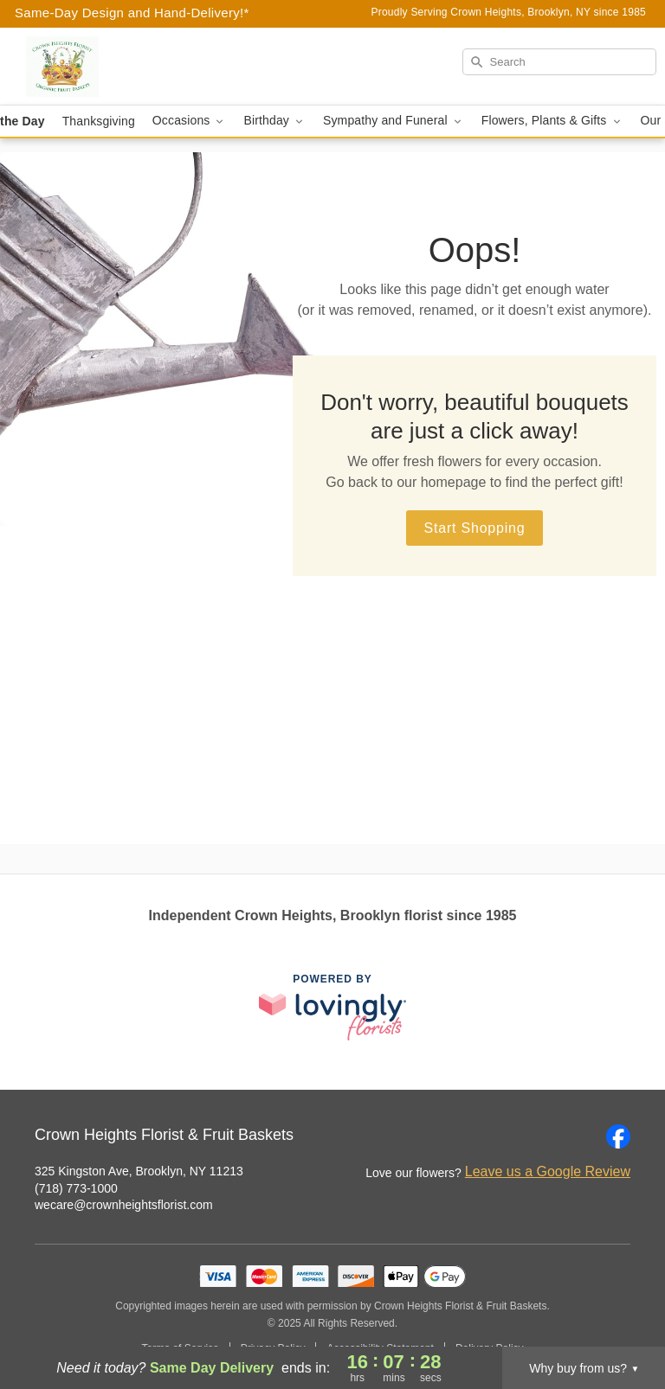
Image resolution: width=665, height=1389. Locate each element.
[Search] (559, 61)
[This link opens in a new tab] (332, 1007)
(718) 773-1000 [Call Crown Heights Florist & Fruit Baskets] (76, 1188)
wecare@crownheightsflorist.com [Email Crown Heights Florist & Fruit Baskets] (124, 1205)
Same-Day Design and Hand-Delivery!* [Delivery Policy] (132, 12)
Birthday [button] (274, 120)
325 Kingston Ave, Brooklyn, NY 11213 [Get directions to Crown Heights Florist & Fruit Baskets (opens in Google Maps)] (139, 1171)
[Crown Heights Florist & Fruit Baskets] (114, 67)
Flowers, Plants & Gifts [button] (552, 120)
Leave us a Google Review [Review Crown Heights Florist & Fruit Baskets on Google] (547, 1171)
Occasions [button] (189, 120)
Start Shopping (474, 528)
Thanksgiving (98, 121)
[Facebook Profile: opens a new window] (618, 1136)
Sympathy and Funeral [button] (393, 120)
